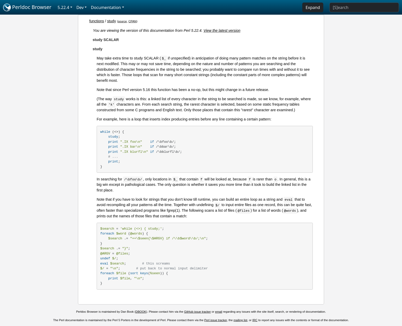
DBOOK (141, 311)
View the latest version (222, 30)
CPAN (132, 21)
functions (96, 21)
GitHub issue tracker (197, 311)
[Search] (364, 7)
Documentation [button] (106, 7)
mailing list (240, 320)
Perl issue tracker (215, 320)
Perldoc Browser (27, 7)
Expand (313, 7)
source (122, 21)
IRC (254, 320)
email (218, 311)
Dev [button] (80, 7)
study (111, 21)
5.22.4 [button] (63, 7)
